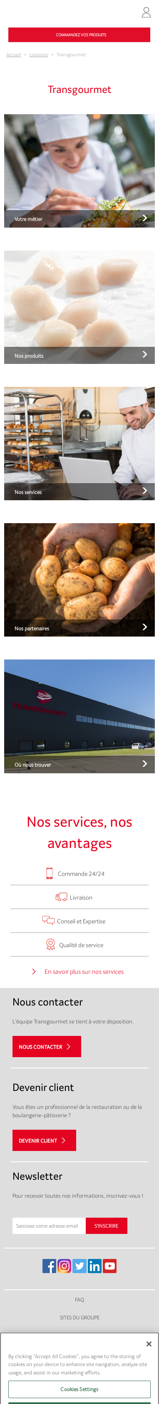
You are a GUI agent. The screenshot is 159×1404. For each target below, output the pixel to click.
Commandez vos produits (81, 35)
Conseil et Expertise (81, 921)
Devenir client (38, 1141)
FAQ (79, 1299)
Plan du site (79, 1353)
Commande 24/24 (81, 873)
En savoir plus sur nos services (84, 972)
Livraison (39, 55)
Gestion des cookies (79, 1371)
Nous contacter (40, 1047)
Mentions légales (79, 1335)
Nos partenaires (32, 628)
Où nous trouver (33, 765)
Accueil (13, 55)
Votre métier (28, 219)
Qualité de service (81, 944)
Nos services (28, 492)
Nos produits (29, 356)
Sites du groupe (79, 1317)
